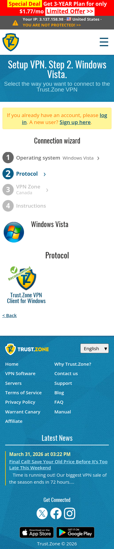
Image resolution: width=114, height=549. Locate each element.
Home (12, 364)
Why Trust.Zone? (72, 364)
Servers (13, 383)
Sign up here (75, 122)
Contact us (66, 373)
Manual (62, 412)
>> (69, 11)
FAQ (59, 402)
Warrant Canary (22, 412)
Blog (59, 392)
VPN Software (20, 373)
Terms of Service (23, 392)
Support (63, 383)
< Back (9, 315)
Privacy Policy (20, 402)
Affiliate (13, 421)
